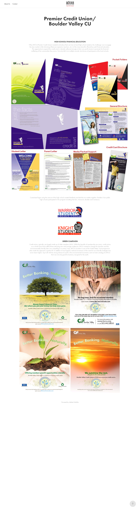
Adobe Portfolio (74, 402)
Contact (14, 4)
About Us (7, 4)
